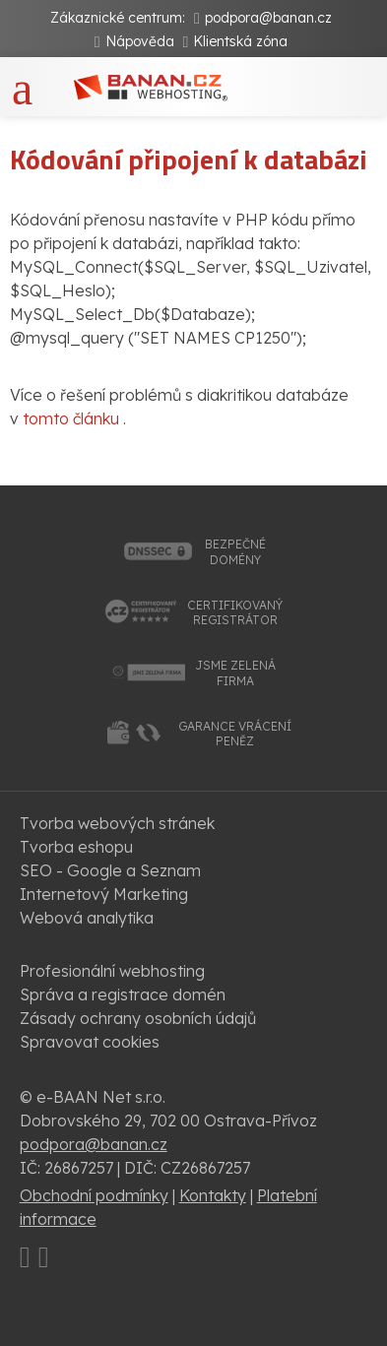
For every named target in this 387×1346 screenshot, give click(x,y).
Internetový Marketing (104, 894)
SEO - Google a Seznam (110, 870)
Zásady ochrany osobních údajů (138, 1018)
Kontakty (212, 1195)
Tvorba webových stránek (117, 823)
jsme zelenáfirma (235, 673)
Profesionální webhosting (112, 971)
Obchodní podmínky (94, 1195)
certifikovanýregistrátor (235, 613)
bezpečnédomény (235, 552)
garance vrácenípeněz (234, 734)
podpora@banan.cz (268, 18)
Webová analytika (87, 918)
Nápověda (139, 41)
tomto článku (71, 418)
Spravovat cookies (90, 1042)
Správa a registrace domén (123, 994)
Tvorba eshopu (76, 847)
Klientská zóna (240, 41)
